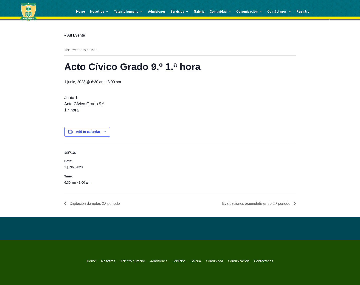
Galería (199, 11)
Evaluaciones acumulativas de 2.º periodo (256, 203)
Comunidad (218, 11)
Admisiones (157, 11)
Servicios (177, 11)
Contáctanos (277, 11)
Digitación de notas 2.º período (94, 203)
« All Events (74, 35)
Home (80, 11)
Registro (302, 11)
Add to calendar (88, 132)
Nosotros (97, 11)
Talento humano (126, 11)
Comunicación (247, 11)
